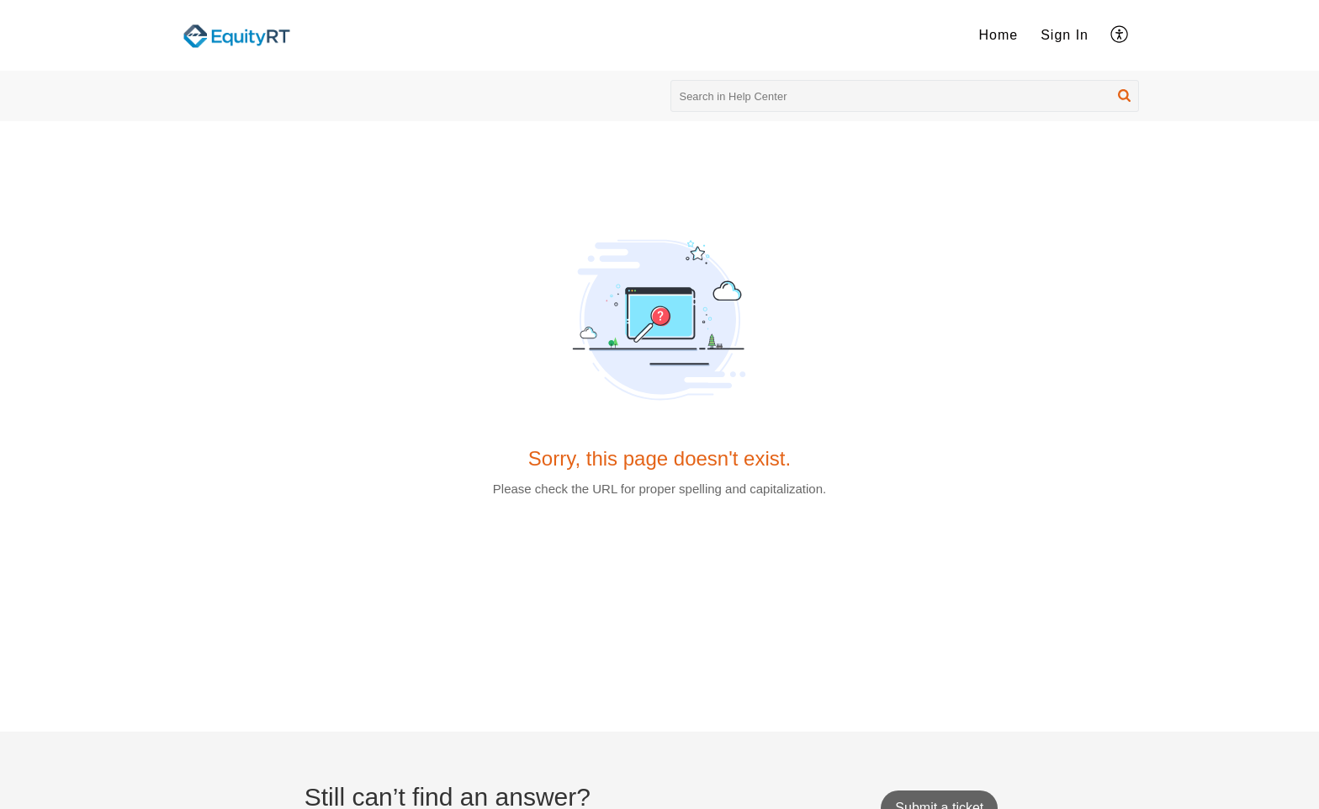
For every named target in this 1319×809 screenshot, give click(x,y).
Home (999, 35)
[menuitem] (999, 35)
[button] (1120, 35)
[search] (905, 96)
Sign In (1065, 35)
